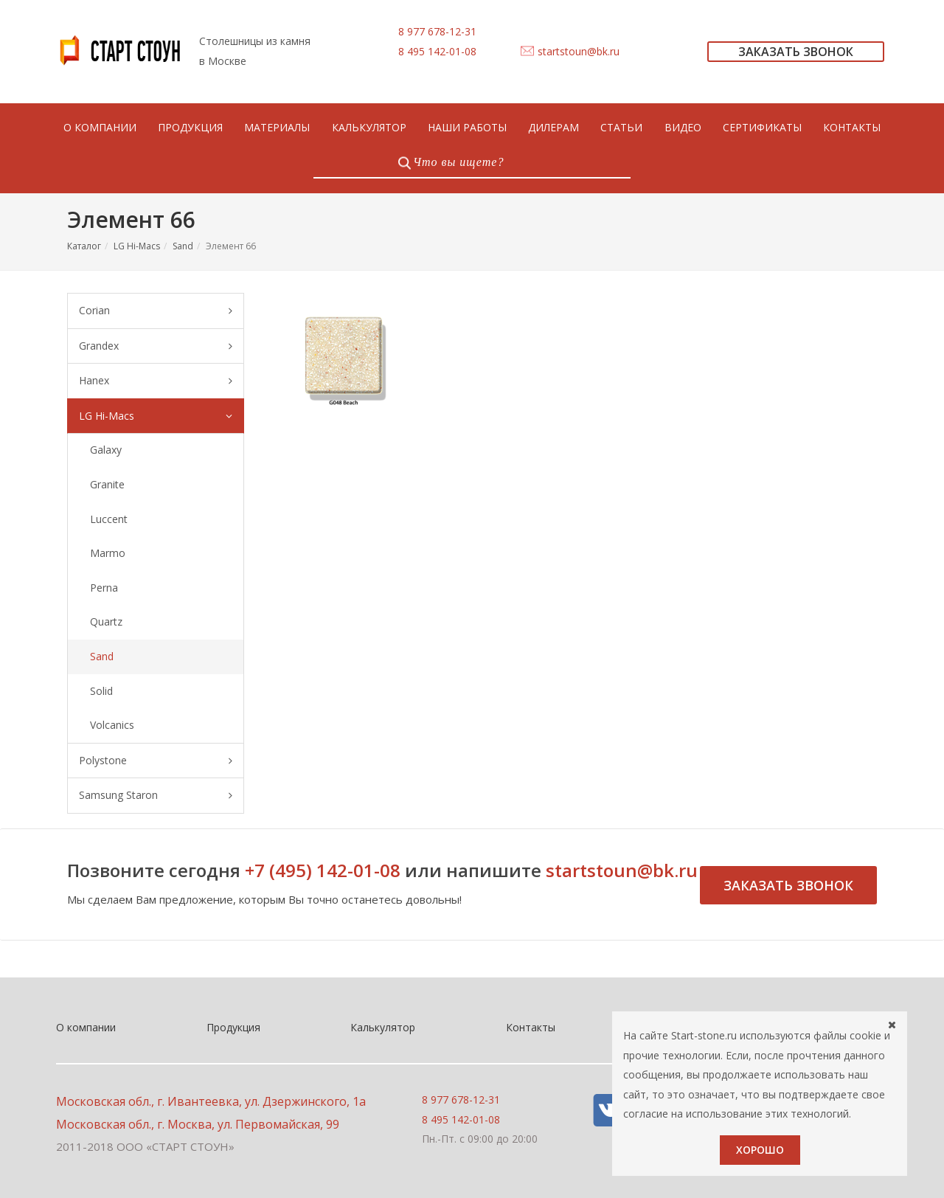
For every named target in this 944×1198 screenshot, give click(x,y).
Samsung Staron (155, 796)
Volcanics (112, 725)
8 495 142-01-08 (437, 51)
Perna (104, 588)
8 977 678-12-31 (437, 31)
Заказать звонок (788, 885)
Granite (107, 484)
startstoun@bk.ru (579, 51)
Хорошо (760, 1150)
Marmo (107, 553)
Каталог (84, 246)
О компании (86, 1027)
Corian (155, 311)
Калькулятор (382, 1027)
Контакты (530, 1027)
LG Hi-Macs (137, 246)
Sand (183, 246)
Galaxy (106, 450)
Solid (101, 691)
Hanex (155, 381)
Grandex (155, 346)
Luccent (109, 519)
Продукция (233, 1027)
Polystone (155, 761)
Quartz (106, 621)
